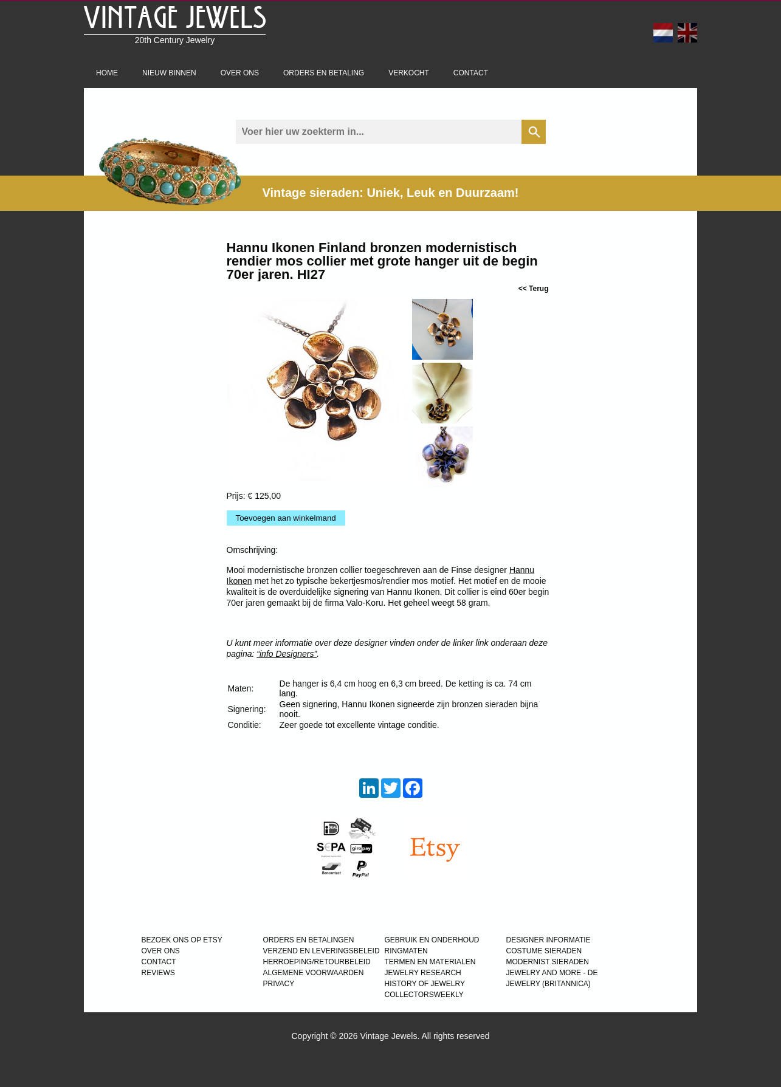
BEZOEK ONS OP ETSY (182, 940)
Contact (470, 73)
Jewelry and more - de (552, 973)
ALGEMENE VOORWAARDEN (313, 973)
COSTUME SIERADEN (544, 951)
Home (107, 73)
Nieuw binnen (169, 73)
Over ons (240, 73)
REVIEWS (158, 973)
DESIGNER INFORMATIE (548, 940)
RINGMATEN (406, 951)
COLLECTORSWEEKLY (424, 994)
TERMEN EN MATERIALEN (430, 962)
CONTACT (159, 962)
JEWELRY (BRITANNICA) (548, 983)
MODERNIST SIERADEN (547, 962)
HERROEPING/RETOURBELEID (317, 962)
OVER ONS (161, 951)
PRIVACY (279, 983)
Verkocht (408, 73)
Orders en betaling (323, 73)
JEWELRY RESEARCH (423, 973)
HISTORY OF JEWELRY (425, 983)
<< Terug (533, 288)
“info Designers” (286, 654)
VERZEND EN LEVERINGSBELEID (321, 951)
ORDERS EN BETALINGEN (308, 940)
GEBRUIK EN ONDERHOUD (432, 940)
